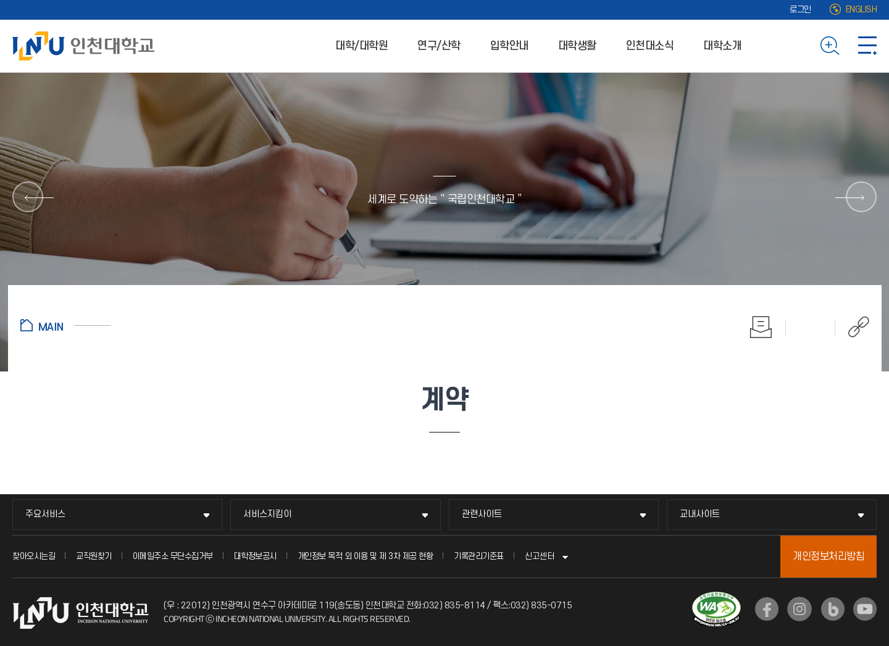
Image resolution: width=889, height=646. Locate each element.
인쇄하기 (761, 327)
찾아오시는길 (33, 556)
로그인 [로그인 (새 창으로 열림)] (800, 9)
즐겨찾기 (810, 327)
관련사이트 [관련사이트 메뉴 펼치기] (482, 514)
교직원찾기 (94, 556)
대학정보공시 (255, 556)
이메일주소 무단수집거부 (173, 556)
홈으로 (65, 325)
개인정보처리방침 (828, 556)
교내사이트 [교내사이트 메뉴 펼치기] (700, 514)
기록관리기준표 (479, 556)
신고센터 (539, 556)
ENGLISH (861, 9)
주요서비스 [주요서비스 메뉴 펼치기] (45, 514)
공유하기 (852, 327)
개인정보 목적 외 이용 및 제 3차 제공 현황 (365, 556)
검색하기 (830, 45)
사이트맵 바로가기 (867, 45)
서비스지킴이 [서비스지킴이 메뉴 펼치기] (267, 514)
